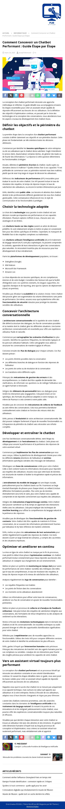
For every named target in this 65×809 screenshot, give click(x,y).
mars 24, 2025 (10, 52)
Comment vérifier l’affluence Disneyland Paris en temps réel (27, 777)
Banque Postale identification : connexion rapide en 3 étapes (27, 781)
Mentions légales (32, 806)
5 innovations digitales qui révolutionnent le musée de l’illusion (28, 790)
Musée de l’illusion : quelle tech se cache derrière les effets (26, 794)
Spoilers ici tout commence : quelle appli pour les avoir (25, 785)
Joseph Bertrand (25, 52)
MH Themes (54, 804)
